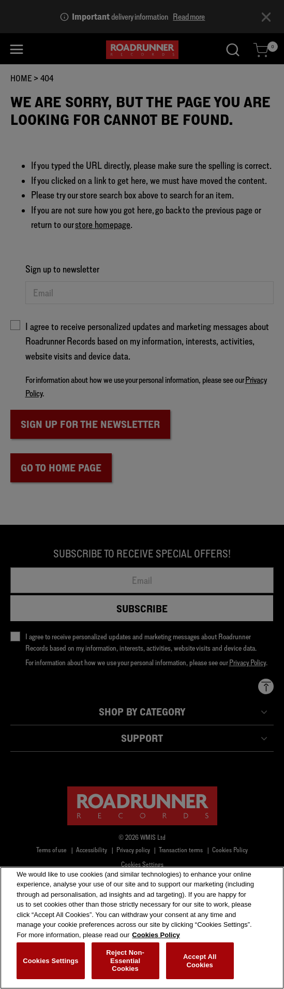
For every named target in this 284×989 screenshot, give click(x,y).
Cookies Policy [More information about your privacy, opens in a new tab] (156, 937)
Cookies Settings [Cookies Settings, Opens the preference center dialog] (51, 963)
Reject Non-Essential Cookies (125, 963)
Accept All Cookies (199, 963)
